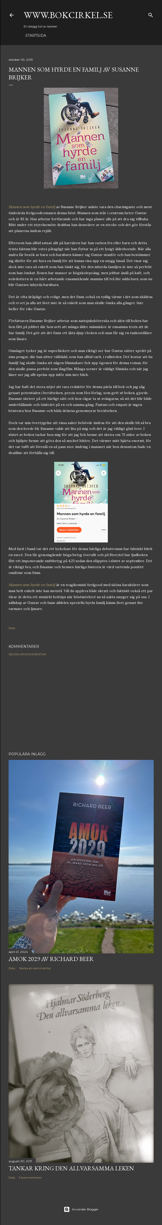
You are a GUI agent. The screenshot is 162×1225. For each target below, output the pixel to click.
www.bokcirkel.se (68, 15)
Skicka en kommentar (27, 654)
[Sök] (151, 14)
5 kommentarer (30, 1177)
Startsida (35, 35)
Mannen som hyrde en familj (32, 207)
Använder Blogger (81, 1209)
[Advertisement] (81, 704)
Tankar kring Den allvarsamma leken (71, 1168)
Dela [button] (12, 628)
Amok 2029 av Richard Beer (51, 959)
